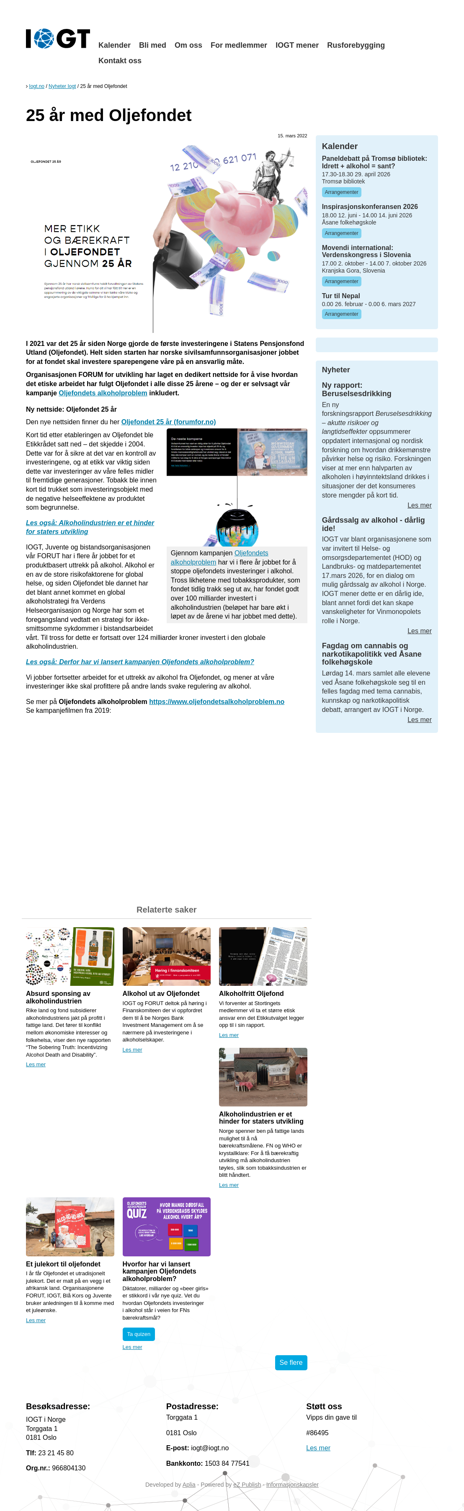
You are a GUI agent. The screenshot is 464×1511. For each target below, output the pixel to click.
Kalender (114, 45)
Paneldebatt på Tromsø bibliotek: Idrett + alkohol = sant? (375, 162)
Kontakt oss (120, 61)
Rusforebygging (356, 45)
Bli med (152, 45)
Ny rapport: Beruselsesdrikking (357, 389)
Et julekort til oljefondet (63, 1264)
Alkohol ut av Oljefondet (161, 993)
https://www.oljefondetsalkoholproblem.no (216, 701)
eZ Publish (247, 1484)
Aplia (189, 1484)
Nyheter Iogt (62, 86)
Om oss (188, 45)
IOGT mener (297, 45)
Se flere (291, 1362)
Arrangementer (341, 192)
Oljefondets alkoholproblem (103, 393)
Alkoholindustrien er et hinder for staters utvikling (261, 1118)
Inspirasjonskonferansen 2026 (370, 206)
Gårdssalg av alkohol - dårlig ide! (373, 524)
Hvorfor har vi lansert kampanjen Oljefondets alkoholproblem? (159, 1271)
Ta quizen (139, 1334)
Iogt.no (36, 86)
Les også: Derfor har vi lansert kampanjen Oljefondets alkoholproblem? (140, 661)
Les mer (36, 1064)
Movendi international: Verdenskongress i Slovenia (366, 251)
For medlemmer (239, 45)
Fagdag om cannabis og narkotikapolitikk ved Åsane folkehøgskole (372, 654)
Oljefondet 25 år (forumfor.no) (168, 421)
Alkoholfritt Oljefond (251, 993)
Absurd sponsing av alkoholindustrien (58, 997)
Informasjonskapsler (292, 1484)
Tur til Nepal (341, 295)
